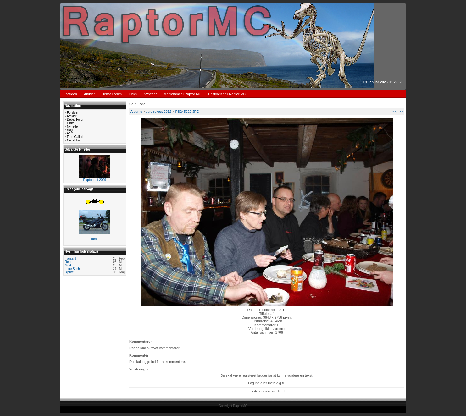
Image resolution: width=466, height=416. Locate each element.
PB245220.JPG (187, 111)
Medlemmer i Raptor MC (183, 94)
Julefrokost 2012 (158, 111)
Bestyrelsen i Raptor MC (227, 94)
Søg (70, 130)
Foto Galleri (75, 137)
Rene (94, 239)
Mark (68, 265)
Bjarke (69, 272)
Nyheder (150, 94)
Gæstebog (74, 140)
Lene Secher (74, 269)
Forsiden (70, 94)
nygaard (70, 258)
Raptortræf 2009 (94, 180)
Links (133, 94)
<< (394, 111)
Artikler (89, 94)
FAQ (70, 133)
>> (401, 111)
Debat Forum (112, 94)
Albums (136, 111)
